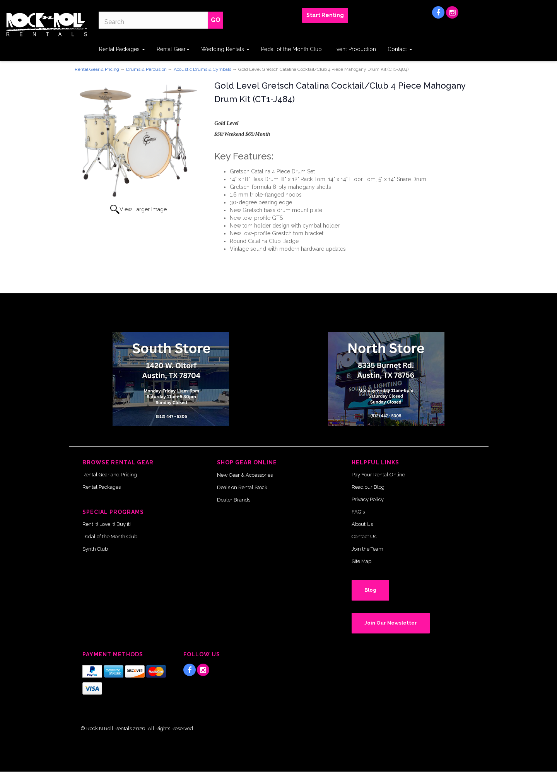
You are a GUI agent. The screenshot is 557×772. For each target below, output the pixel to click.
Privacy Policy (368, 499)
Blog (370, 590)
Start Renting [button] (325, 15)
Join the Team (367, 549)
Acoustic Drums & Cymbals (202, 69)
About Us (362, 524)
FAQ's (358, 512)
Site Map (361, 561)
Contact (400, 49)
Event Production (354, 49)
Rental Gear (173, 49)
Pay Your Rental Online (378, 475)
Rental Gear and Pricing (109, 475)
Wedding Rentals (225, 49)
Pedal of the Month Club (291, 49)
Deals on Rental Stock (242, 487)
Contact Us (364, 536)
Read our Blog (368, 487)
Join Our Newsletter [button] (390, 623)
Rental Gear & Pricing (97, 69)
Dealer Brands (233, 500)
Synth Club (95, 549)
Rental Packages (122, 49)
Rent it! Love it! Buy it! (106, 524)
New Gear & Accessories (245, 475)
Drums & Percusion (146, 69)
